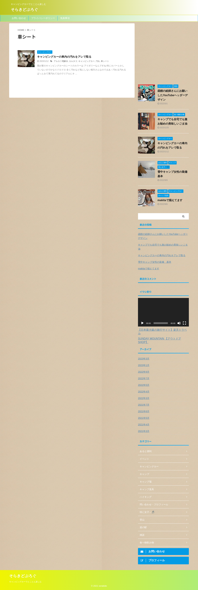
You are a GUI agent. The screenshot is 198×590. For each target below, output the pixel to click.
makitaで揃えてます (169, 200)
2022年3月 (143, 398)
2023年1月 (143, 365)
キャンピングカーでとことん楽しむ (25, 581)
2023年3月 (143, 358)
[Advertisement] (163, 53)
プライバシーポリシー (43, 18)
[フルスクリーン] (184, 323)
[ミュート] (179, 323)
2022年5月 (143, 385)
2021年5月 (143, 418)
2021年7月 (143, 404)
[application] (163, 312)
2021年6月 (143, 411)
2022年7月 (143, 378)
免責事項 (65, 18)
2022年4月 (143, 391)
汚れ (98, 61)
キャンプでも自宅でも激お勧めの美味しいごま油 (163, 246)
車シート (105, 61)
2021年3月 (143, 431)
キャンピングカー (86, 61)
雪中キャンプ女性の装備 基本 (154, 262)
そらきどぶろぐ (24, 9)
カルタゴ (73, 61)
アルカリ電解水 (61, 61)
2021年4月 (143, 424)
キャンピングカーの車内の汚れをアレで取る (64, 56)
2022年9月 (143, 371)
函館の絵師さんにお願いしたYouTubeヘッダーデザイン (172, 95)
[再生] (142, 323)
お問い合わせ (19, 18)
